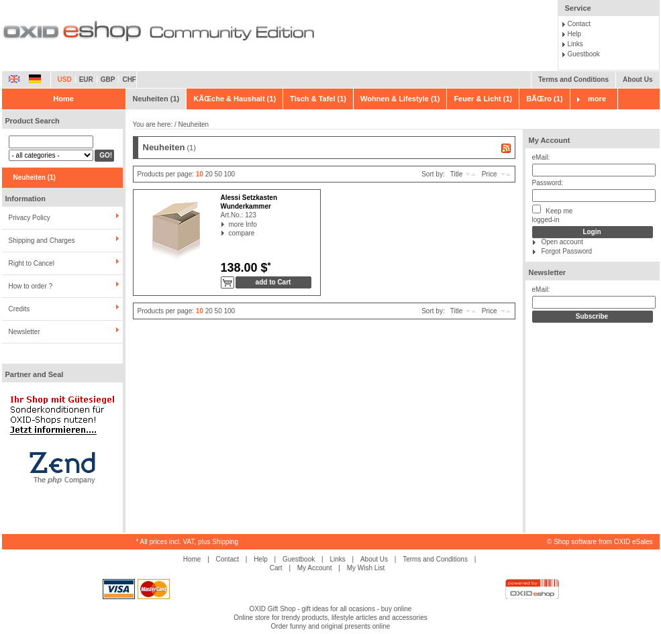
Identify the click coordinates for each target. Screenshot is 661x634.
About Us (637, 79)
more (597, 99)
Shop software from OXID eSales (603, 541)
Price (489, 174)
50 (218, 174)
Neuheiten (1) (156, 99)
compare (229, 233)
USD (65, 79)
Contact (579, 24)
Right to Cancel (31, 263)
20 (209, 174)
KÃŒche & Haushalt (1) (234, 99)
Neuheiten (194, 124)
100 (230, 174)
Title (456, 174)
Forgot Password (567, 251)
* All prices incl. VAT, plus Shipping (187, 541)
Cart (276, 568)
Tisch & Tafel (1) (318, 99)
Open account (562, 242)
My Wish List (366, 568)
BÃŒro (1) (544, 99)
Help (575, 34)
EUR (86, 79)
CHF (129, 79)
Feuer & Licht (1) (483, 99)
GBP (108, 79)
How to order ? (31, 286)
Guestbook (584, 54)
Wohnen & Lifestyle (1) (400, 99)
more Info (229, 224)
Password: (548, 183)
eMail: (541, 157)
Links (575, 44)
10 (199, 174)
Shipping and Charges (42, 240)
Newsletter (24, 331)
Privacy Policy (29, 217)
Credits (19, 309)
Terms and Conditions (573, 79)
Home (63, 99)
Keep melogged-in (552, 214)
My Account (549, 140)
